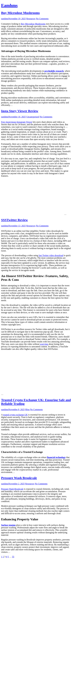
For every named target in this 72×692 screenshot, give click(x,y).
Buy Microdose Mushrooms (20, 13)
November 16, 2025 (17, 117)
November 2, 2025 (16, 484)
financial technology (56, 457)
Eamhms (9, 5)
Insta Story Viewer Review (19, 111)
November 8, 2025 (16, 409)
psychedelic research (54, 71)
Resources (30, 18)
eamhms (4, 18)
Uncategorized (32, 117)
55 (13, 557)
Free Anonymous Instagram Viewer (16, 122)
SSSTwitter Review (14, 220)
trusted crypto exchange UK (15, 415)
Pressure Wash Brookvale (19, 478)
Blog (27, 409)
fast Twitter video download (51, 255)
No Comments (42, 18)
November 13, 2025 (17, 226)
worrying (44, 344)
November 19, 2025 (17, 18)
